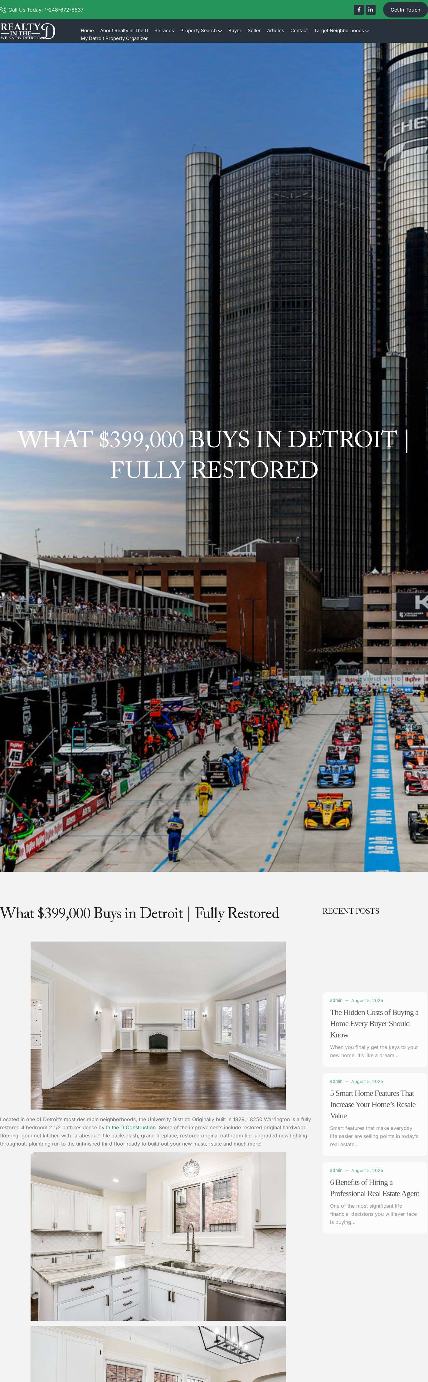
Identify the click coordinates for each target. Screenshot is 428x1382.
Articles (275, 30)
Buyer (234, 30)
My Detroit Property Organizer (114, 38)
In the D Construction (131, 1127)
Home (87, 30)
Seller (254, 30)
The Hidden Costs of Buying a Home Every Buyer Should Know (374, 1170)
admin (336, 1146)
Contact (299, 30)
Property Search (201, 30)
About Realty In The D (124, 30)
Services (164, 30)
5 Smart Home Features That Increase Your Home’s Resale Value (373, 1251)
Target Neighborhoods (341, 30)
